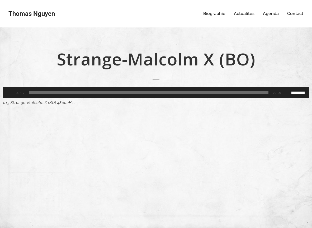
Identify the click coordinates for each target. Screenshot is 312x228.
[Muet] (287, 92)
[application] (156, 92)
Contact (295, 13)
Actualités (244, 13)
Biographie (214, 13)
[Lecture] (10, 92)
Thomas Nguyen (31, 13)
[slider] (149, 92)
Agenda (271, 13)
